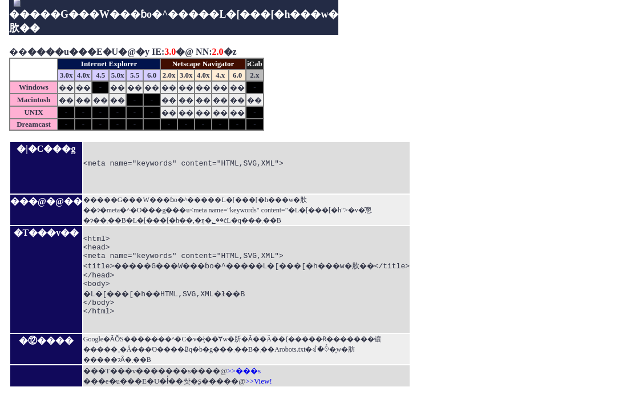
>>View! (258, 389)
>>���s (244, 378)
